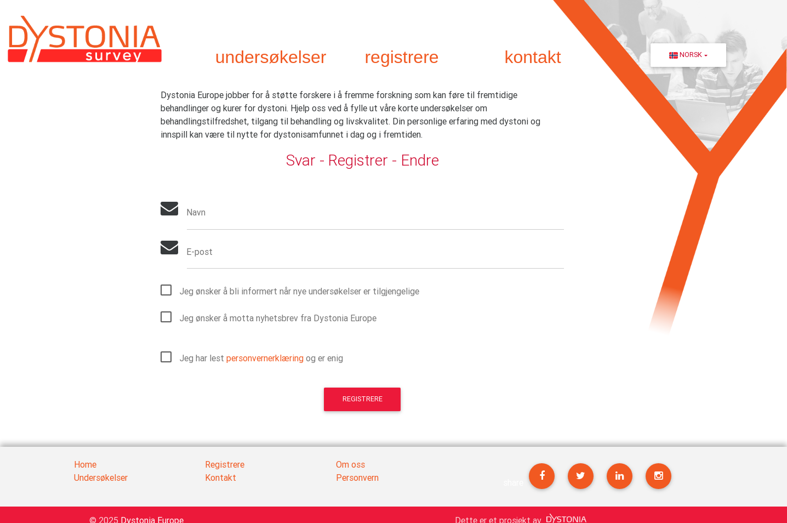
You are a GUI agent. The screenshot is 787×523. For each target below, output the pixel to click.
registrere (401, 57)
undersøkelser (271, 57)
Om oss (350, 464)
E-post (200, 252)
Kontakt (220, 477)
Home (85, 464)
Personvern (357, 477)
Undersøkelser (101, 477)
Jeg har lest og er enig (261, 358)
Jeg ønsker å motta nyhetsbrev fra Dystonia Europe (278, 317)
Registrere (363, 399)
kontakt (532, 57)
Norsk (685, 54)
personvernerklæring (265, 358)
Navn (196, 213)
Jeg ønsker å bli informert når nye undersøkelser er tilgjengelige (299, 291)
